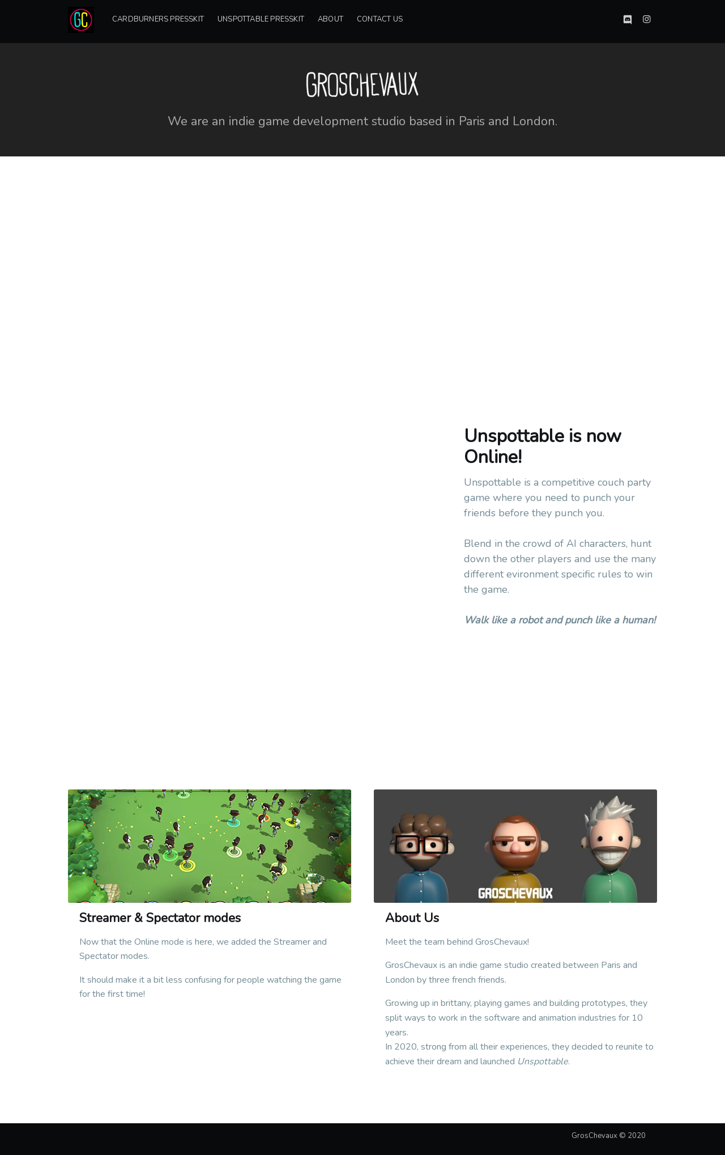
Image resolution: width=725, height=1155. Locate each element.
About (330, 19)
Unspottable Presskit (261, 19)
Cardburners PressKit (158, 19)
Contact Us (380, 19)
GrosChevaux (594, 1136)
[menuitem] (158, 19)
